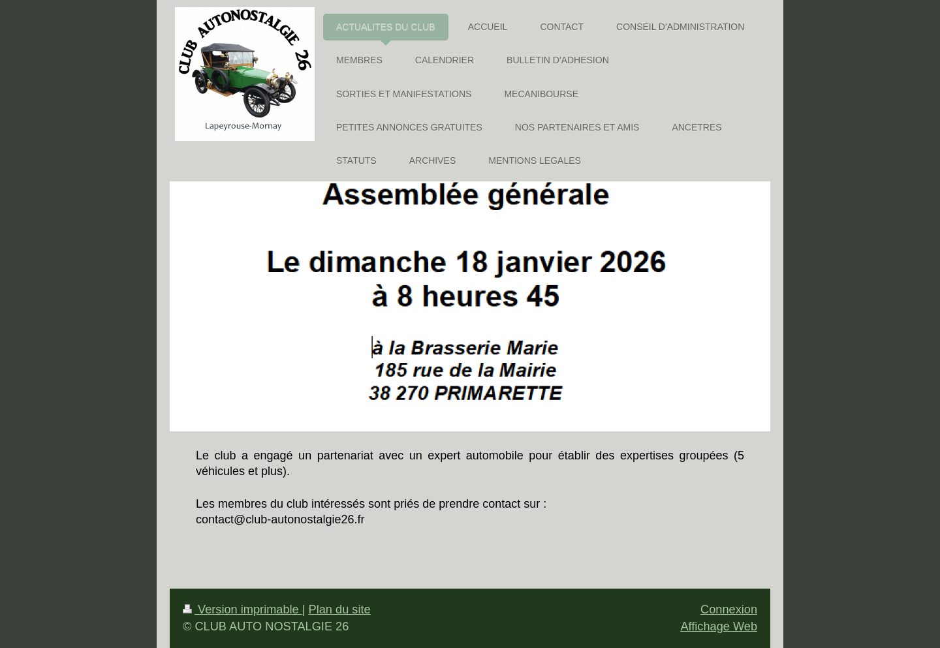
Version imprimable (242, 609)
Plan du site (340, 609)
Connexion (728, 609)
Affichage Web (718, 626)
